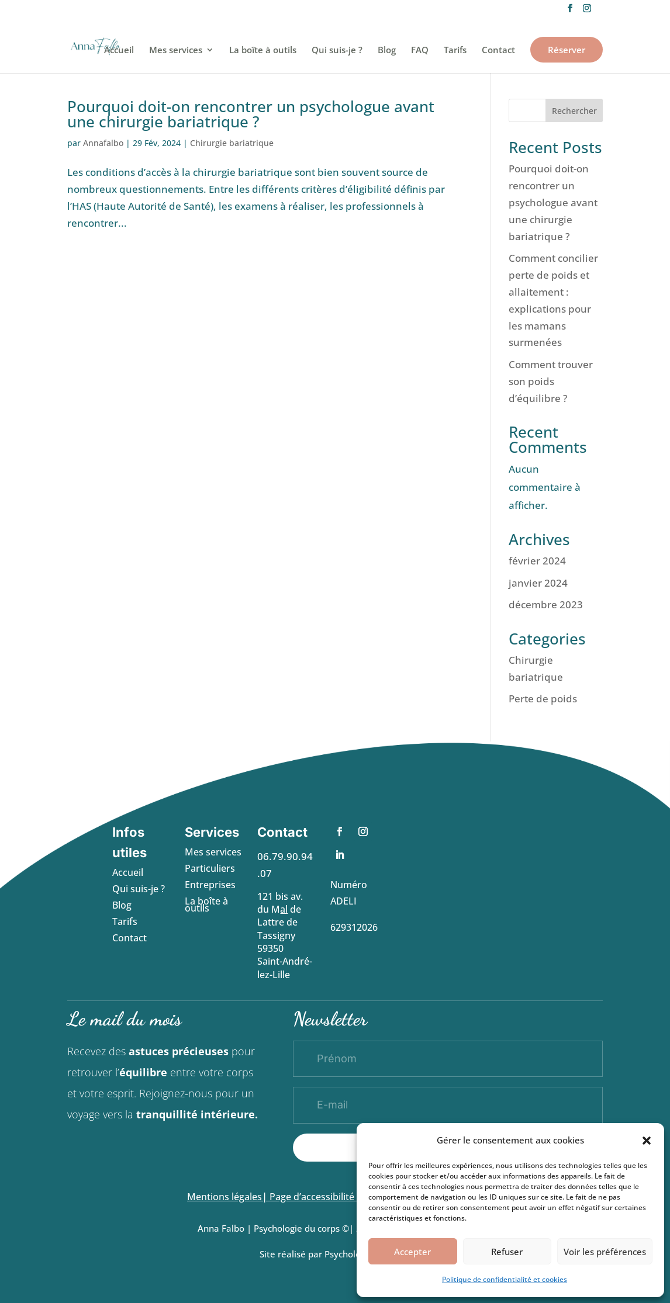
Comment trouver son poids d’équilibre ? (551, 381)
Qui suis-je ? (337, 51)
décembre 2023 (546, 604)
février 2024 (537, 560)
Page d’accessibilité (313, 1196)
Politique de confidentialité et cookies (504, 1279)
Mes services (175, 51)
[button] (646, 1140)
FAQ (420, 51)
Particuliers (210, 868)
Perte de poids (543, 698)
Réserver (566, 50)
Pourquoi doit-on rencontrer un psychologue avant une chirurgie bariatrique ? (250, 114)
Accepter (412, 1251)
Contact (498, 51)
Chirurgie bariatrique (232, 142)
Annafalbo (103, 142)
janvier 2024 (538, 583)
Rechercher (574, 110)
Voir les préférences (605, 1251)
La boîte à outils (262, 51)
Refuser (507, 1251)
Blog (387, 51)
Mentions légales (224, 1196)
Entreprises (210, 884)
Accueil (119, 51)
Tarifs (455, 51)
